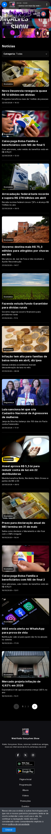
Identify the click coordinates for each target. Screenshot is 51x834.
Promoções (25, 801)
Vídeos (25, 795)
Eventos (25, 806)
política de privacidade (18, 824)
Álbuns (25, 790)
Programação (25, 785)
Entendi (9, 830)
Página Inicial (26, 779)
